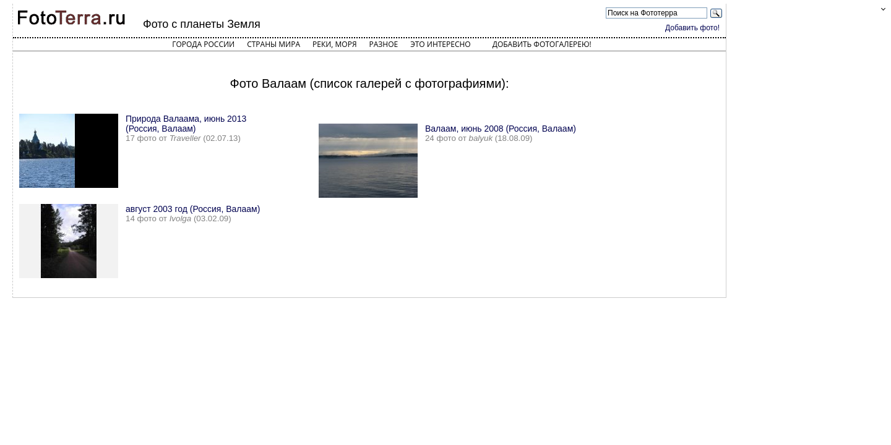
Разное (383, 44)
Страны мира (273, 44)
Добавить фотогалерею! (542, 44)
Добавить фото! (692, 27)
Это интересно (440, 44)
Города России (203, 44)
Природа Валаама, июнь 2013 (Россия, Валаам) (186, 124)
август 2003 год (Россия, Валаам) (193, 209)
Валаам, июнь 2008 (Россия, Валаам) (500, 129)
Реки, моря (334, 44)
